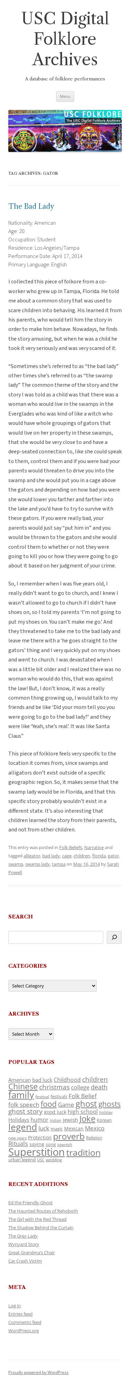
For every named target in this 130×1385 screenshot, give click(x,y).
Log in (14, 1305)
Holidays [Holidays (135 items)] (18, 1119)
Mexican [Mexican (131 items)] (74, 1128)
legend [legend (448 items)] (22, 1127)
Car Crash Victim (25, 1261)
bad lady (51, 856)
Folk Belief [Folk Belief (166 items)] (83, 1096)
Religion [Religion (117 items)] (94, 1138)
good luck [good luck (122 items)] (55, 1112)
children (81, 856)
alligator (32, 856)
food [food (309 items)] (49, 1103)
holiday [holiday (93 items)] (106, 1112)
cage (66, 856)
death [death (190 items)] (99, 1087)
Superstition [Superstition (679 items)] (36, 1152)
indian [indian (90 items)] (55, 1120)
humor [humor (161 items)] (40, 1119)
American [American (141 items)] (19, 1079)
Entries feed (20, 1314)
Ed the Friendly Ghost (30, 1202)
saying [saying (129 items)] (36, 1144)
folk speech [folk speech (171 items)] (23, 1105)
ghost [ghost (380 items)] (86, 1103)
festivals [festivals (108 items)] (59, 1096)
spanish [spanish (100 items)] (64, 1144)
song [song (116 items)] (51, 1144)
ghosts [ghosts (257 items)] (109, 1104)
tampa (59, 864)
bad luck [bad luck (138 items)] (42, 1079)
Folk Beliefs (70, 847)
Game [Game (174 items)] (66, 1105)
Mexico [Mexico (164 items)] (94, 1128)
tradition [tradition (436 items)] (83, 1152)
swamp (15, 864)
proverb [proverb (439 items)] (69, 1136)
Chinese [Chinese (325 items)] (23, 1086)
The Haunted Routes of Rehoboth (43, 1211)
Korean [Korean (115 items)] (104, 1120)
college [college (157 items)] (80, 1087)
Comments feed (24, 1322)
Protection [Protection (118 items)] (40, 1137)
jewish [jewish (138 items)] (70, 1119)
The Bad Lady (31, 206)
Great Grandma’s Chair (31, 1252)
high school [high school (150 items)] (83, 1111)
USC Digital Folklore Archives (65, 39)
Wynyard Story (23, 1244)
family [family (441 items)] (21, 1095)
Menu (65, 96)
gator (113, 856)
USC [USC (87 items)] (40, 1159)
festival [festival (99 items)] (42, 1096)
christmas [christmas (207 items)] (54, 1087)
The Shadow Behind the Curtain (40, 1227)
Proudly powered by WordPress (38, 1372)
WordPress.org (23, 1330)
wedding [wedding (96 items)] (54, 1159)
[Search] (114, 937)
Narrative (94, 847)
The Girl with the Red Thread (37, 1219)
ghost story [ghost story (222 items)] (25, 1111)
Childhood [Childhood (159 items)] (67, 1080)
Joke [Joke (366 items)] (87, 1118)
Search (20, 916)
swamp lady (37, 864)
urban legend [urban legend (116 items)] (22, 1159)
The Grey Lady (23, 1236)
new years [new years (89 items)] (17, 1137)
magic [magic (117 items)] (57, 1129)
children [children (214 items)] (95, 1079)
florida (99, 856)
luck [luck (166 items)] (43, 1128)
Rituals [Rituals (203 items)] (18, 1143)
